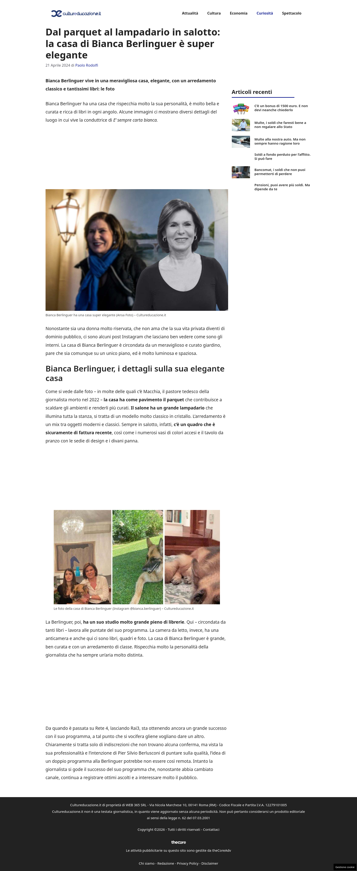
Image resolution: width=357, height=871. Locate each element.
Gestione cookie (344, 867)
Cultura (214, 13)
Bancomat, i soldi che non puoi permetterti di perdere (280, 171)
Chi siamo (147, 863)
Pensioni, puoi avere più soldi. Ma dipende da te (282, 187)
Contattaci (211, 829)
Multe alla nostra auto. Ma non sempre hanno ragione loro (280, 141)
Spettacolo (291, 13)
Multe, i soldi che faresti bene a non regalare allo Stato (280, 124)
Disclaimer (209, 863)
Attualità (190, 13)
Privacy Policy (188, 863)
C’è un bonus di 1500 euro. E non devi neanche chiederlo (281, 107)
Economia (238, 13)
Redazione (165, 863)
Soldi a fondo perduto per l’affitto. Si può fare (283, 156)
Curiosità (265, 13)
